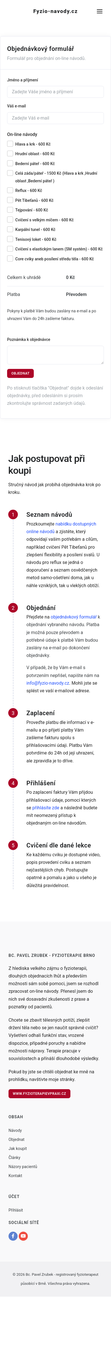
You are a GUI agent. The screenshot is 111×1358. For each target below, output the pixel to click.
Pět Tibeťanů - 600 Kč (34, 200)
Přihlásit (16, 1210)
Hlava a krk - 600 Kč (33, 144)
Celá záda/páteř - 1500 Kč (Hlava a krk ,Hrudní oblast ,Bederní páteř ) (56, 177)
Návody (15, 1130)
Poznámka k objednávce (28, 339)
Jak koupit (18, 1148)
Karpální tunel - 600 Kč (35, 229)
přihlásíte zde (45, 807)
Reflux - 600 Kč (28, 190)
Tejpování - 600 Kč (31, 210)
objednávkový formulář (74, 617)
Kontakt (15, 1175)
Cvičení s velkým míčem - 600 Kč (44, 220)
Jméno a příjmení (22, 80)
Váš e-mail (16, 106)
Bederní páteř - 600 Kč (35, 163)
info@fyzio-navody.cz (47, 683)
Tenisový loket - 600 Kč (35, 239)
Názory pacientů (23, 1166)
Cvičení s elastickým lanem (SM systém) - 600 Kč (59, 249)
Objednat (20, 373)
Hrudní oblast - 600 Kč (35, 154)
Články (14, 1157)
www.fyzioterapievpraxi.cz (39, 1094)
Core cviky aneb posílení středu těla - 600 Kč (54, 259)
